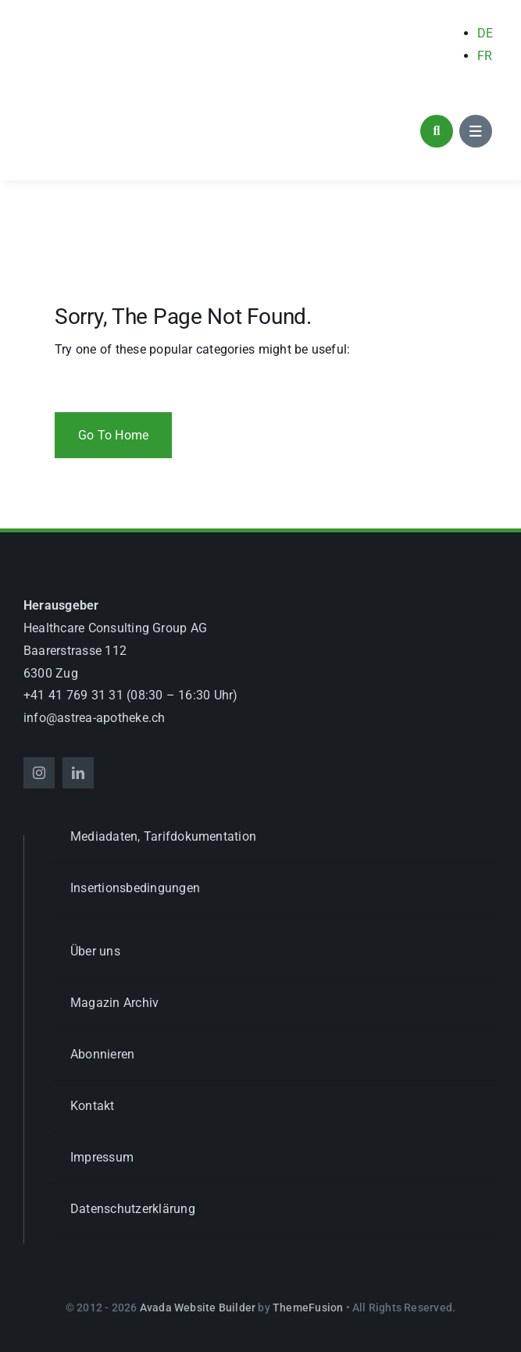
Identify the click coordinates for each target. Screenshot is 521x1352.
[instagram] (39, 772)
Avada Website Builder (197, 1307)
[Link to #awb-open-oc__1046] (436, 131)
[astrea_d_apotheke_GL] (105, 101)
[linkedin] (78, 772)
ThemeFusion (308, 1307)
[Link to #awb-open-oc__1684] (475, 131)
